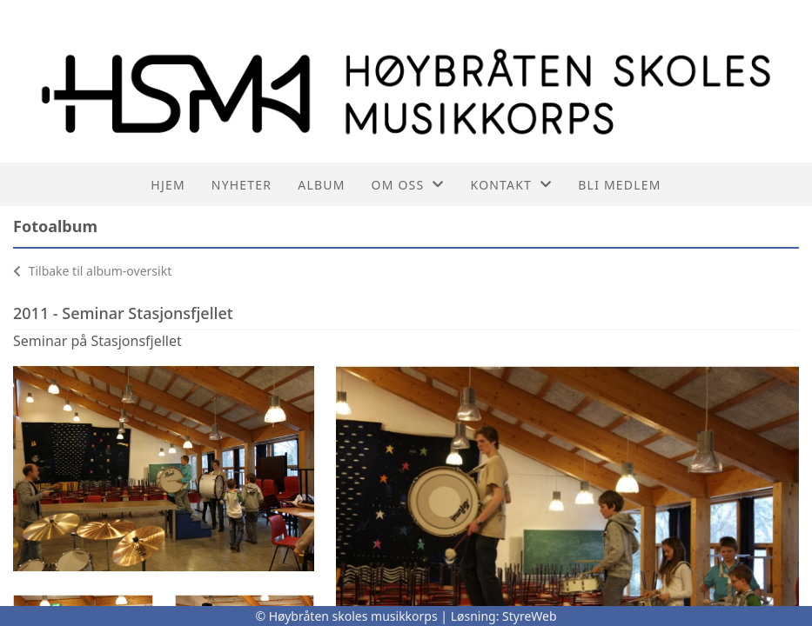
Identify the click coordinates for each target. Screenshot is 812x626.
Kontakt (512, 184)
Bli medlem (619, 184)
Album (321, 184)
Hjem (168, 184)
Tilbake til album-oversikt (92, 271)
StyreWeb (529, 616)
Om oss (408, 184)
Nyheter (241, 184)
